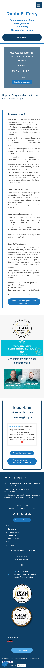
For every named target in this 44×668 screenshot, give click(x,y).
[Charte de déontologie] (22, 650)
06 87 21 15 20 (22, 71)
